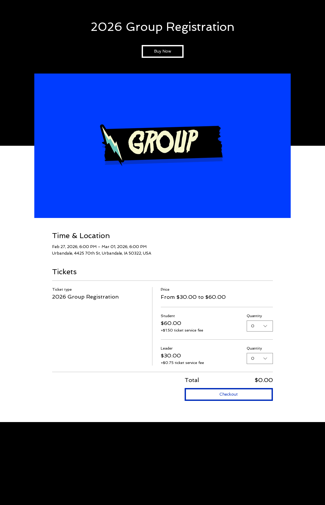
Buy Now (162, 51)
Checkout (228, 394)
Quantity (254, 315)
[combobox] (260, 326)
